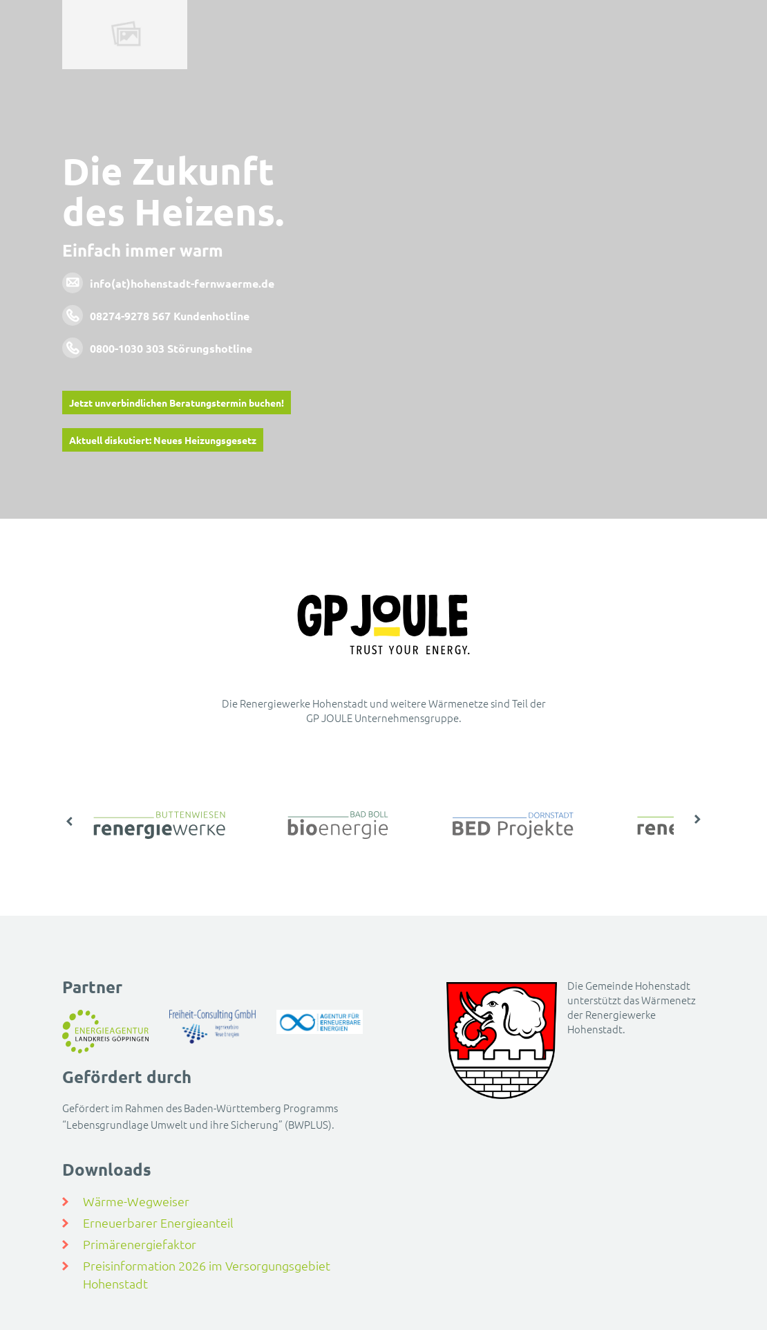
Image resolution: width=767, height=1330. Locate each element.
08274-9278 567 (130, 315)
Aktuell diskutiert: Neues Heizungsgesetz (162, 440)
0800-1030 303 (127, 348)
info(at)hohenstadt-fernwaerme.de (182, 283)
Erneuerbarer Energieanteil (158, 1222)
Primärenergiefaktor (139, 1244)
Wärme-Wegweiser (136, 1201)
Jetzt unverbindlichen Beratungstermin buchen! (176, 402)
